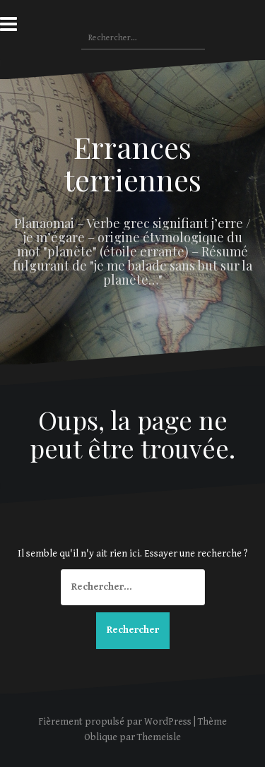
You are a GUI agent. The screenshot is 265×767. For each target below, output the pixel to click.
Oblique (100, 737)
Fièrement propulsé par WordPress (115, 721)
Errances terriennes (132, 163)
